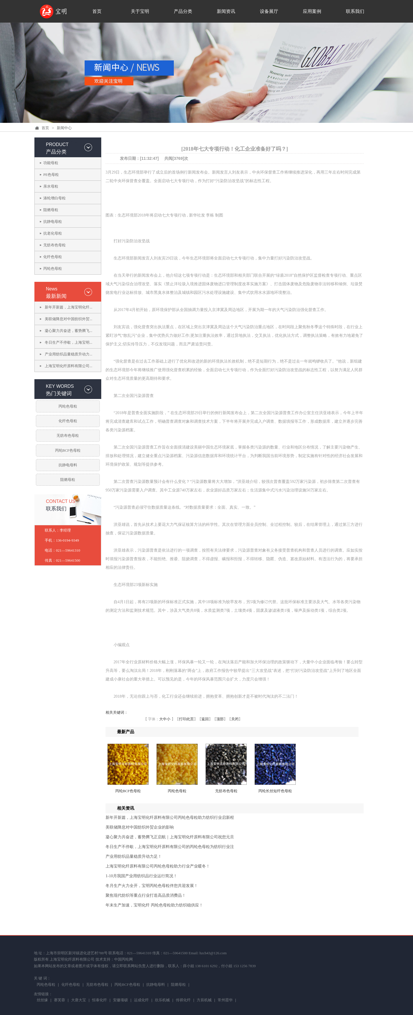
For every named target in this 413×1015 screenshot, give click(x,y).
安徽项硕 (120, 1000)
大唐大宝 (78, 1000)
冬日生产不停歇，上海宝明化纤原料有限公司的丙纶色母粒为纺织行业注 (170, 847)
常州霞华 (225, 1000)
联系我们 (355, 11)
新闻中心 (64, 128)
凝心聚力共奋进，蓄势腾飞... (68, 331)
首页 (97, 11)
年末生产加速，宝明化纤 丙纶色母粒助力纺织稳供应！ (154, 905)
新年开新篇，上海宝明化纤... (68, 307)
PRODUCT (57, 144)
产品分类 (183, 11)
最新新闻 (56, 296)
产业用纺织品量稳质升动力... (68, 354)
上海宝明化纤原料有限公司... (68, 366)
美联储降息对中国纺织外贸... (68, 319)
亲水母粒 (50, 186)
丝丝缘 (42, 1000)
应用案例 (312, 11)
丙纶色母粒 (52, 268)
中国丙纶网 (123, 959)
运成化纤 (141, 1000)
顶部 (220, 719)
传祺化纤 (183, 1000)
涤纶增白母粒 (54, 198)
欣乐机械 (162, 1000)
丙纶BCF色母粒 (68, 450)
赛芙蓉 (59, 1000)
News (51, 288)
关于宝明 (140, 11)
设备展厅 (269, 11)
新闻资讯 (226, 11)
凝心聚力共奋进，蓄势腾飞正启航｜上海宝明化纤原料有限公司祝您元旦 (170, 837)
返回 (205, 719)
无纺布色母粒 (54, 245)
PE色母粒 (51, 174)
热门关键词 (59, 393)
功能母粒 (50, 163)
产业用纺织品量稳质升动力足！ (134, 856)
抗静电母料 (68, 465)
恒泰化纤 (99, 1000)
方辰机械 (204, 1000)
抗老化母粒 (52, 233)
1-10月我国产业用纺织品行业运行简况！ (141, 876)
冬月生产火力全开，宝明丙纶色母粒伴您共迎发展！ (152, 886)
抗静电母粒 (52, 221)
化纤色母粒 (52, 257)
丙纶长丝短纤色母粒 (275, 791)
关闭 (235, 719)
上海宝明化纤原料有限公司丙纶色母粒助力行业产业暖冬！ (158, 866)
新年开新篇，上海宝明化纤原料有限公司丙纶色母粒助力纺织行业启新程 (170, 817)
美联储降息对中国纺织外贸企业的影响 (140, 827)
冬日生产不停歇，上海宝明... (68, 342)
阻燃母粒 (50, 210)
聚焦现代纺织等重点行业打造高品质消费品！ (146, 895)
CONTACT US (60, 501)
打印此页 (186, 719)
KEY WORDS (60, 386)
